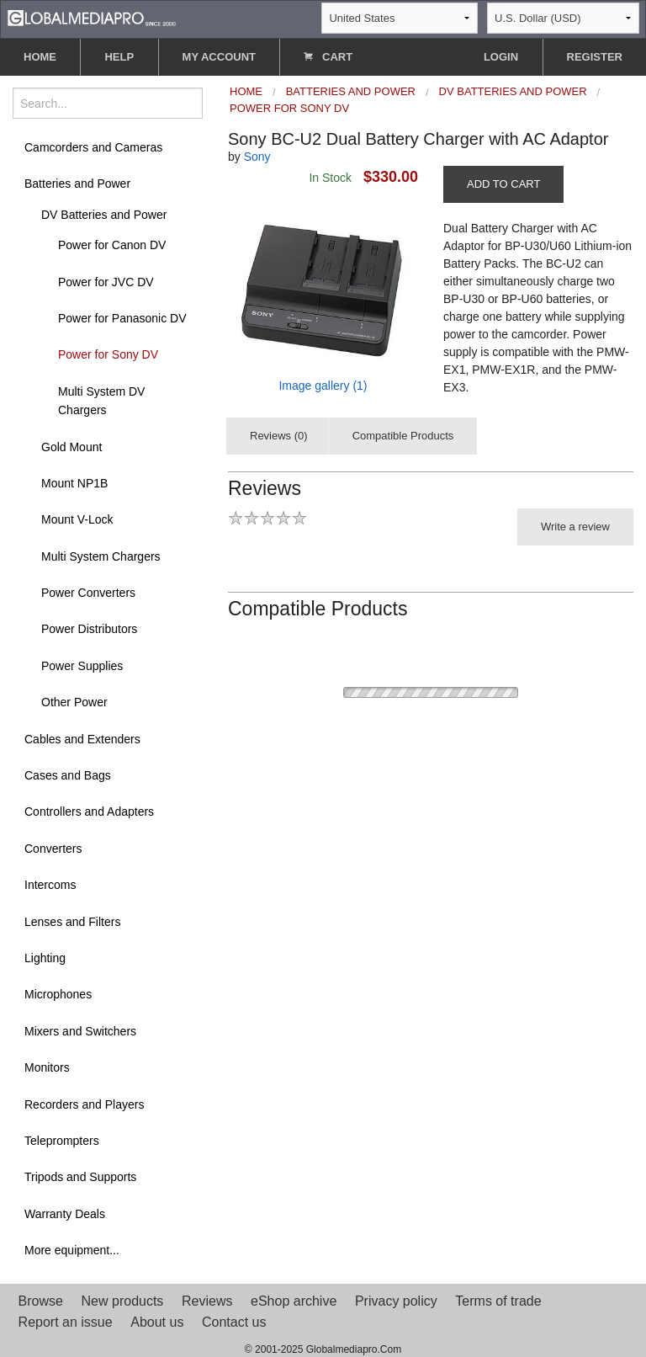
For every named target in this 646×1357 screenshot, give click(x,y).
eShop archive (293, 1301)
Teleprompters (61, 1140)
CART (328, 57)
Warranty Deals (64, 1214)
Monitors (47, 1067)
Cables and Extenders (82, 739)
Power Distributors (89, 629)
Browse (41, 1301)
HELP (119, 57)
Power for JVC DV (106, 282)
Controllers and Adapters (89, 811)
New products (123, 1301)
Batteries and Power (77, 183)
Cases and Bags (67, 775)
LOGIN (501, 57)
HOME (40, 57)
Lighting (45, 958)
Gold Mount (71, 447)
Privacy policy (396, 1301)
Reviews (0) (279, 435)
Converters (53, 848)
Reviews (207, 1301)
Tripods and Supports (80, 1177)
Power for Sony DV (108, 354)
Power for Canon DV (112, 245)
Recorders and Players (84, 1104)
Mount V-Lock (77, 519)
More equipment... (71, 1250)
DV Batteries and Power (104, 214)
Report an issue (66, 1322)
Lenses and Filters (72, 922)
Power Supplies (82, 666)
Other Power (74, 702)
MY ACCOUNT (219, 57)
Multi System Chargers (101, 556)
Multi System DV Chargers (101, 401)
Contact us (234, 1322)
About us (156, 1322)
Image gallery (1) (322, 385)
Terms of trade (498, 1301)
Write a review (575, 526)
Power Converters (88, 592)
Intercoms (50, 884)
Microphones (58, 994)
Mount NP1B (74, 483)
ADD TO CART (503, 184)
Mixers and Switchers (80, 1031)
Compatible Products (403, 435)
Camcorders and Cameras (93, 147)
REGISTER (594, 57)
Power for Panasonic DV (122, 318)
